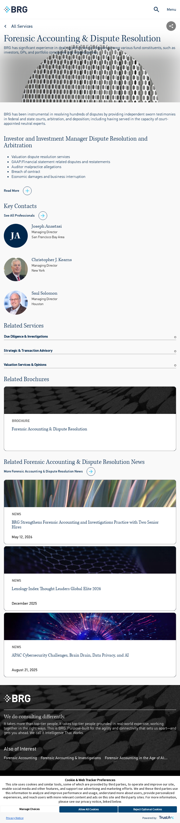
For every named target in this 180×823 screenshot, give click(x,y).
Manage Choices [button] (29, 809)
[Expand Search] (156, 9)
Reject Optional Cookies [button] (147, 809)
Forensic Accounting (20, 757)
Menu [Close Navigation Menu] (171, 9)
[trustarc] (166, 818)
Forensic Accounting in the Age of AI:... (136, 757)
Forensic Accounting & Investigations (71, 757)
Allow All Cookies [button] (89, 809)
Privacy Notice (14, 818)
